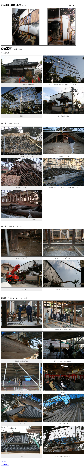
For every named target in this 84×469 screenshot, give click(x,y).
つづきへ (3, 461)
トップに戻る (5, 465)
